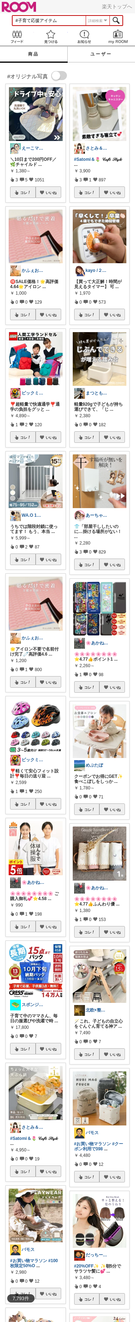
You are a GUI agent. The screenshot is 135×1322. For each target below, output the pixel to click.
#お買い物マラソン (28, 1260)
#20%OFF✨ (86, 1266)
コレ (25, 192)
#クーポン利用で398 (98, 1146)
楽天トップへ (117, 6)
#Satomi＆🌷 (23, 1138)
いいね (51, 192)
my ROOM (118, 36)
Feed (17, 36)
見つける (51, 36)
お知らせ (85, 36)
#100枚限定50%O (34, 1263)
